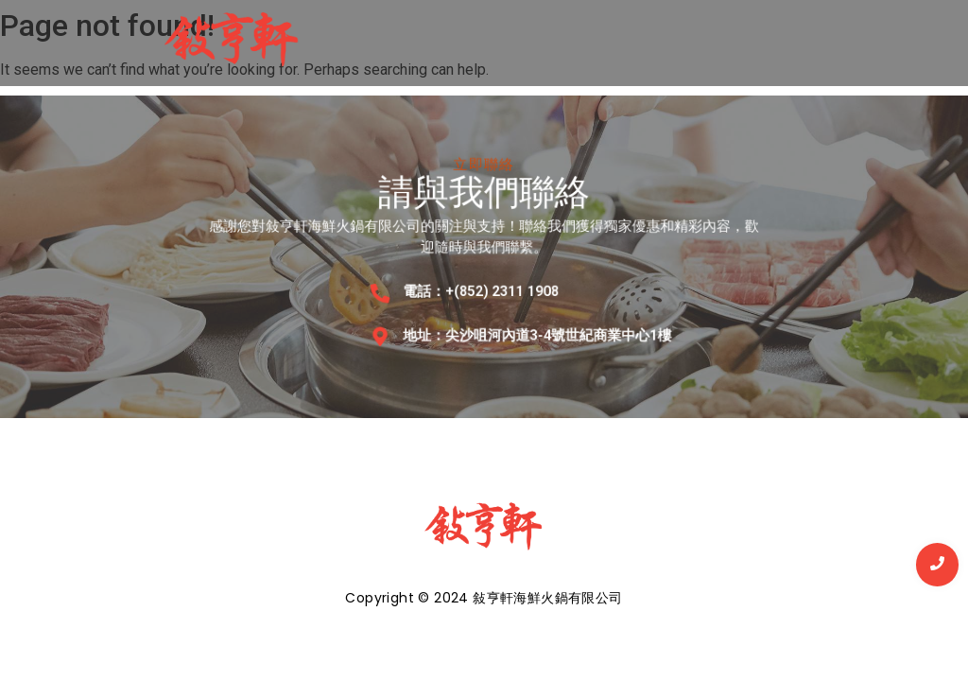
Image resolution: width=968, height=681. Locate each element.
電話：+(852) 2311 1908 (481, 290)
